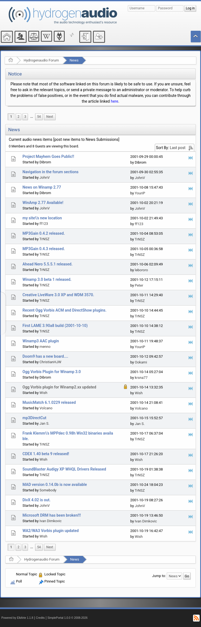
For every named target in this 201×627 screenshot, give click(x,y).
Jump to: (159, 576)
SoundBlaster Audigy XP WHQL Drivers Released (64, 469)
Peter (139, 285)
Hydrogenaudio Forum (41, 60)
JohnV (44, 177)
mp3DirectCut (34, 418)
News (74, 60)
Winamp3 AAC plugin (40, 341)
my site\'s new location (42, 218)
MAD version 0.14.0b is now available (54, 484)
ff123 (43, 224)
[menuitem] (31, 116)
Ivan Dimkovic (50, 521)
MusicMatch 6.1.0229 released (49, 402)
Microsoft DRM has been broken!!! (51, 515)
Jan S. (44, 423)
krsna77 (141, 378)
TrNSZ (44, 239)
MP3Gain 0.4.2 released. (43, 233)
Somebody (47, 490)
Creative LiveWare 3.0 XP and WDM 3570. (58, 295)
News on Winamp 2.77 (41, 187)
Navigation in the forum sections (50, 172)
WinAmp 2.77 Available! (42, 202)
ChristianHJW (50, 362)
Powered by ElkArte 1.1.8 (17, 617)
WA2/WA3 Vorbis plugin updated (50, 530)
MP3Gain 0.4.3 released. (43, 249)
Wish (43, 393)
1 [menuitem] (11, 117)
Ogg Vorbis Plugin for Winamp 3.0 (51, 372)
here (114, 101)
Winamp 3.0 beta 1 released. (47, 279)
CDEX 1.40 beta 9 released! (45, 454)
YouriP (140, 193)
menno (44, 347)
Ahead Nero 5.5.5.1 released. (47, 264)
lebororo (141, 270)
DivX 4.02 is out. (36, 500)
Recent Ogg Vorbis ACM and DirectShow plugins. (64, 310)
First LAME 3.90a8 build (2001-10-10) (55, 325)
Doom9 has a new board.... (45, 356)
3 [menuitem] (25, 117)
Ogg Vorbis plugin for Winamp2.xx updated (59, 387)
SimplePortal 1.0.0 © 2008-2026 (67, 617)
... (31, 117)
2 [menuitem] (18, 117)
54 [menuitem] (39, 117)
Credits (40, 617)
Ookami (141, 362)
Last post (177, 147)
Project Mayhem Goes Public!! (48, 156)
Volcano (45, 408)
